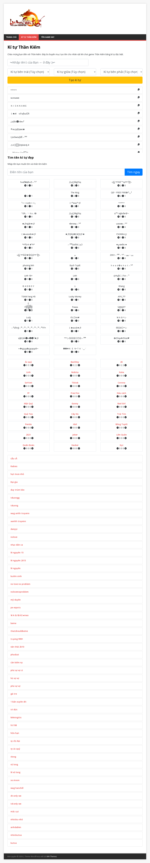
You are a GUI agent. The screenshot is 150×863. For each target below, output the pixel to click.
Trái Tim (121, 414)
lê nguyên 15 (17, 552)
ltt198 (14, 725)
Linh (28, 372)
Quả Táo (28, 414)
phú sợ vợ (15, 686)
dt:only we (16, 795)
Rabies (14, 466)
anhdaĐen (16, 827)
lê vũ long (15, 772)
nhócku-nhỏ (17, 819)
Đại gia (14, 482)
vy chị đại (15, 741)
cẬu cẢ (14, 458)
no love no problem (20, 584)
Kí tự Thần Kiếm (28, 37)
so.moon (15, 780)
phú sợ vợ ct (17, 670)
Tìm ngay (133, 172)
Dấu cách (121, 393)
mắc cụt (15, 811)
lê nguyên (16, 568)
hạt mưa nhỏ (17, 474)
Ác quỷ (28, 362)
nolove (14, 537)
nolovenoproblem (20, 591)
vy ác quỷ (15, 748)
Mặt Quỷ (28, 403)
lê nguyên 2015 (18, 560)
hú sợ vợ (15, 678)
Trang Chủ (11, 37)
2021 (28, 434)
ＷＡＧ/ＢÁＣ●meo (20, 615)
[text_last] (121, 71)
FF (28, 393)
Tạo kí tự (75, 80)
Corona (121, 382)
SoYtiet (28, 382)
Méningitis (16, 717)
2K (121, 362)
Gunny (75, 403)
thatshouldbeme (19, 631)
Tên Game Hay (47, 37)
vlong (13, 756)
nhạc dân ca (17, 544)
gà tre (14, 693)
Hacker (75, 445)
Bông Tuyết (122, 424)
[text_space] (75, 71)
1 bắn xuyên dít (18, 701)
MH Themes (52, 856)
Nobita (75, 372)
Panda (28, 424)
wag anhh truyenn (20, 513)
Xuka (121, 372)
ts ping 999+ (17, 639)
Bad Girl (121, 403)
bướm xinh (16, 576)
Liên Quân (121, 434)
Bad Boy (75, 362)
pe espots (16, 607)
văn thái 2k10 (17, 646)
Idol (75, 424)
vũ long (14, 764)
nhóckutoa (16, 835)
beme (13, 623)
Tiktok (75, 382)
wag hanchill (17, 788)
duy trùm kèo (17, 489)
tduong (14, 505)
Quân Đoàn (28, 445)
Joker (75, 434)
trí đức (14, 709)
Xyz (121, 445)
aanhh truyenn (18, 521)
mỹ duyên (16, 599)
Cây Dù (75, 414)
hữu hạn (15, 733)
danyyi (14, 529)
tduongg (15, 497)
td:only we (16, 803)
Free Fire (75, 393)
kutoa (14, 843)
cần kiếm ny (17, 662)
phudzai (15, 654)
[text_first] (28, 71)
